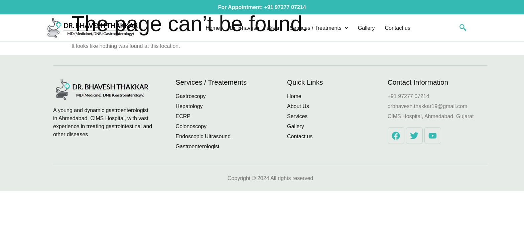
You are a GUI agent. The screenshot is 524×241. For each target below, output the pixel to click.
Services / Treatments (319, 28)
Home (213, 28)
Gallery (366, 28)
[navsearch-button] (459, 28)
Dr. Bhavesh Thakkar (255, 28)
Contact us (397, 28)
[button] (319, 28)
